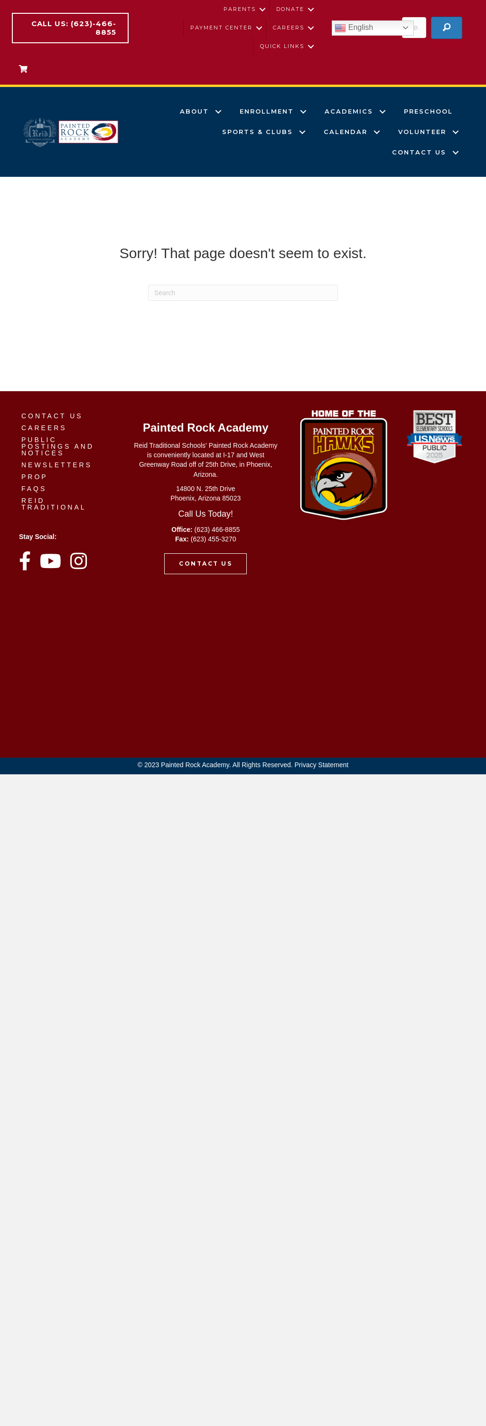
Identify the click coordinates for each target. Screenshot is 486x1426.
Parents (240, 9)
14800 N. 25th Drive (205, 488)
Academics (349, 111)
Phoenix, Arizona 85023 (205, 498)
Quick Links (282, 46)
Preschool (428, 111)
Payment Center (221, 27)
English (354, 28)
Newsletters (56, 465)
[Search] (243, 293)
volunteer (422, 131)
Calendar (345, 131)
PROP (34, 477)
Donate (290, 9)
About (194, 111)
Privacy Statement (322, 765)
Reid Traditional (53, 504)
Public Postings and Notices (57, 446)
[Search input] (414, 27)
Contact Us (419, 152)
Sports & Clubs (257, 131)
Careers (288, 27)
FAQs (34, 488)
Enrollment (267, 111)
